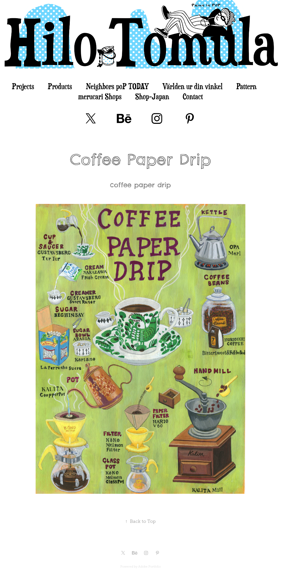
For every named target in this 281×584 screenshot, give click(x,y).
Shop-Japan (152, 96)
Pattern (246, 86)
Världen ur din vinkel (192, 86)
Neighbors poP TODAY (117, 86)
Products (60, 86)
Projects (23, 86)
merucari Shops (100, 96)
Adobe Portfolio (149, 566)
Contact (193, 96)
